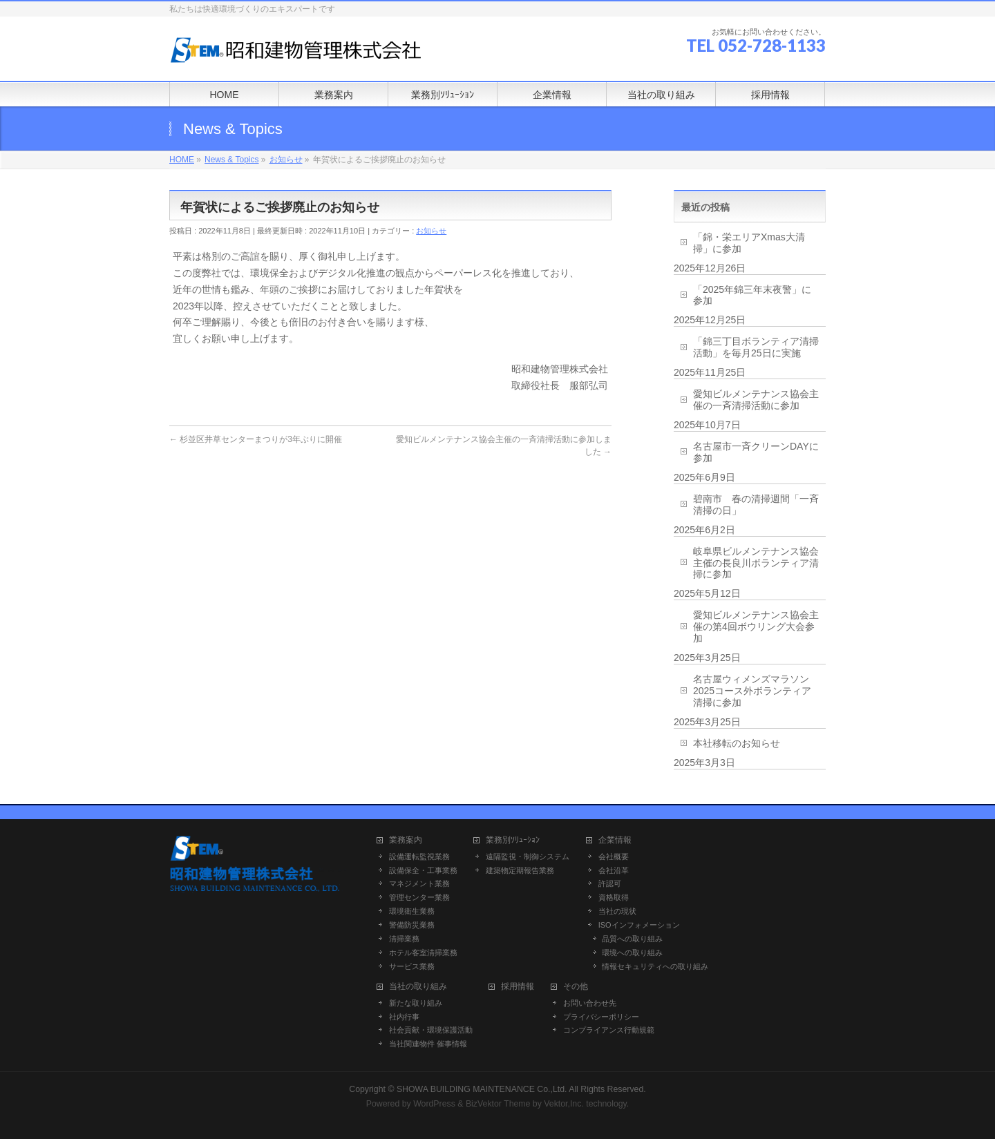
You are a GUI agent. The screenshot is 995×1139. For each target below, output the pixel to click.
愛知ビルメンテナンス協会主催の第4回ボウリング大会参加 (756, 626)
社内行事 (404, 1017)
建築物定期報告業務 (520, 870)
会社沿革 (613, 870)
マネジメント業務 (419, 883)
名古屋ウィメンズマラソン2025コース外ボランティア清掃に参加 (752, 690)
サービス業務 (412, 966)
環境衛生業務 (412, 911)
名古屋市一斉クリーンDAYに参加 (756, 452)
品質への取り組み (632, 939)
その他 (575, 986)
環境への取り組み (632, 952)
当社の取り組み (418, 986)
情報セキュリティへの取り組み (655, 966)
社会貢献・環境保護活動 (431, 1030)
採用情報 (517, 986)
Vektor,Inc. (564, 1104)
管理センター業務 (419, 897)
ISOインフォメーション (639, 925)
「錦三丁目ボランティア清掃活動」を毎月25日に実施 (756, 347)
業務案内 (405, 840)
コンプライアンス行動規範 (608, 1030)
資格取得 (613, 897)
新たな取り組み (415, 1003)
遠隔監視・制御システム (527, 856)
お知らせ (431, 231)
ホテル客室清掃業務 (423, 952)
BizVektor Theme (498, 1104)
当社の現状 (617, 911)
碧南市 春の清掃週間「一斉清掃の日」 (756, 504)
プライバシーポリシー (601, 1017)
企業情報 (615, 840)
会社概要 (613, 856)
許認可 (609, 883)
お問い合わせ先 (589, 1003)
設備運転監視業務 (419, 856)
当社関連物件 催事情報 (428, 1044)
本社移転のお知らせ (736, 743)
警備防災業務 (412, 925)
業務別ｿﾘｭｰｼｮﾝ (513, 840)
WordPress (434, 1104)
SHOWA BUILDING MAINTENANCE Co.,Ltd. (482, 1089)
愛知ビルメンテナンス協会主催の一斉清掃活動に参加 (756, 399)
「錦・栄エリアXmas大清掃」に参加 (749, 242)
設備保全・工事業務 (423, 870)
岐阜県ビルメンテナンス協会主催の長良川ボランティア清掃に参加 (756, 563)
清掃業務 (404, 939)
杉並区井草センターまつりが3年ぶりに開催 (255, 439)
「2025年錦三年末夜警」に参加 (752, 295)
